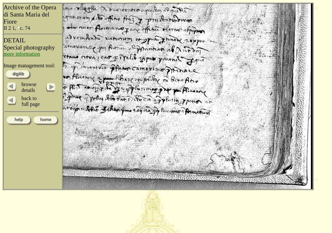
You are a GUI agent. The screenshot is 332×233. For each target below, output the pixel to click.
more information (22, 54)
